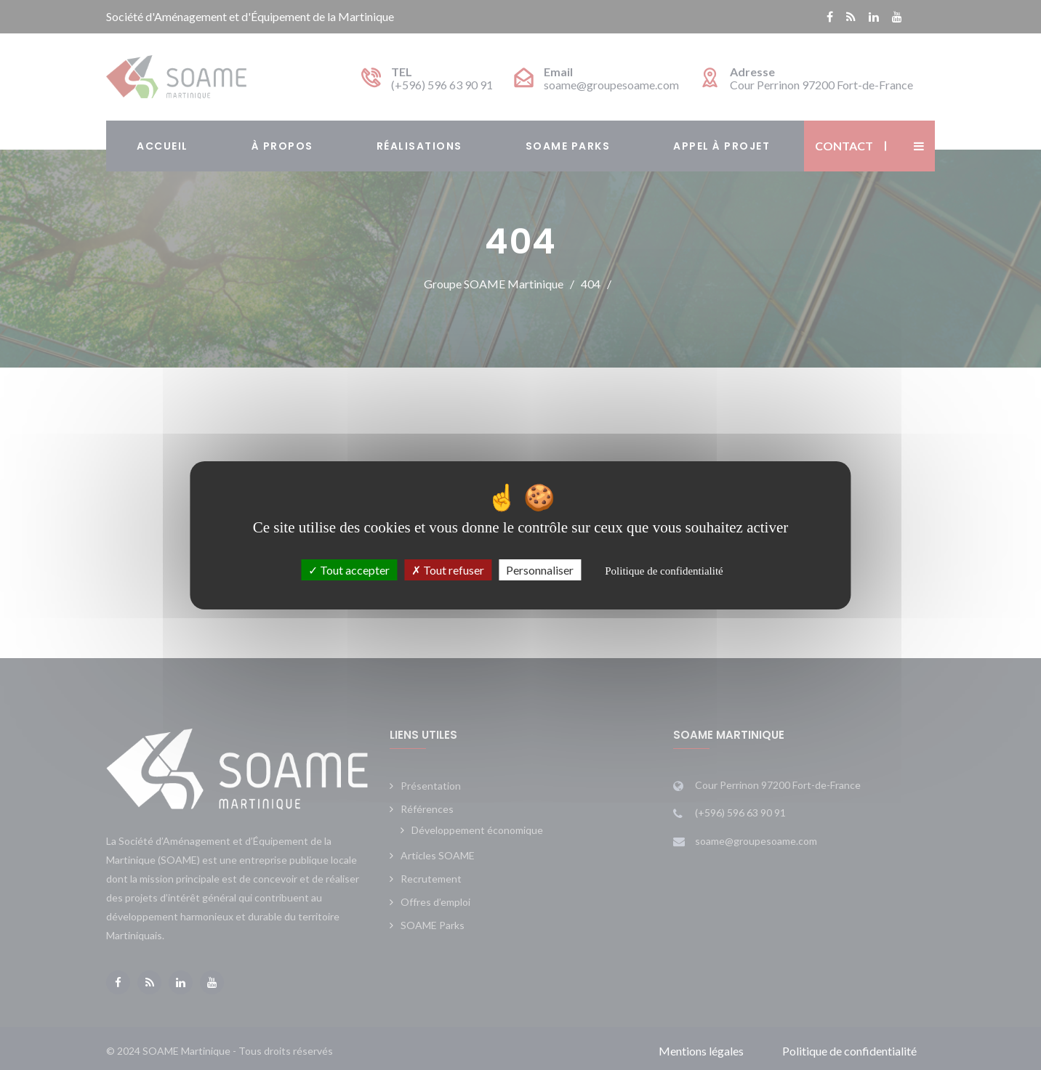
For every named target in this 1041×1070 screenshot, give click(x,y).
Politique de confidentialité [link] (664, 571)
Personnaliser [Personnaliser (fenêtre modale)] (540, 570)
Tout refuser (447, 570)
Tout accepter (349, 570)
